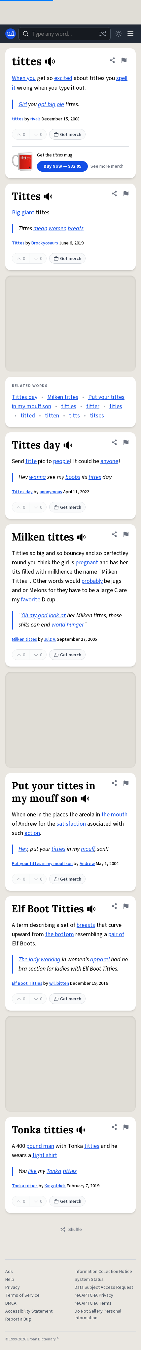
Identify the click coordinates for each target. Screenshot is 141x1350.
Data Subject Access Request (104, 1287)
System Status (89, 1279)
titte (31, 461)
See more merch (106, 166)
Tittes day (24, 397)
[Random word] (103, 34)
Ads (9, 1271)
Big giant (23, 212)
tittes (17, 119)
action (32, 833)
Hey (22, 849)
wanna (37, 477)
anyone (109, 461)
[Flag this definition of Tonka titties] (126, 1127)
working (50, 959)
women (57, 228)
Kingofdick (55, 1186)
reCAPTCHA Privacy (94, 1295)
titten (52, 416)
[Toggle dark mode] (118, 33)
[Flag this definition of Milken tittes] (126, 534)
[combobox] (64, 33)
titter (92, 406)
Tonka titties (25, 1186)
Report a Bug (18, 1319)
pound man (40, 1146)
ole (60, 104)
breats (76, 228)
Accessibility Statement (29, 1311)
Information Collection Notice (103, 1271)
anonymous (51, 492)
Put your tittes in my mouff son (42, 863)
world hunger (68, 625)
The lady (28, 959)
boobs (72, 477)
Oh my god (34, 615)
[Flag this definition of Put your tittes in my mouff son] (126, 783)
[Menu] (130, 33)
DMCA (11, 1303)
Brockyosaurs (44, 243)
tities (115, 406)
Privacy (12, 1287)
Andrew (87, 863)
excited (63, 78)
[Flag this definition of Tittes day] (126, 442)
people (61, 461)
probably (92, 581)
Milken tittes (62, 397)
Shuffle (70, 1229)
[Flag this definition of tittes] (124, 60)
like (32, 1171)
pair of (116, 934)
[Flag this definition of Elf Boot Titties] (126, 906)
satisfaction (71, 824)
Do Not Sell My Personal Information (98, 1314)
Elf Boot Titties (27, 983)
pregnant (87, 562)
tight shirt (44, 1155)
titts (74, 416)
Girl (22, 104)
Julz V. (50, 639)
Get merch (67, 134)
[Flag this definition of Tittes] (126, 193)
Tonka (54, 1171)
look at (57, 615)
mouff (87, 849)
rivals (35, 119)
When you (24, 78)
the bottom (59, 934)
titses (97, 416)
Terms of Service (22, 1295)
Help (9, 1279)
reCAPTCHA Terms (93, 1303)
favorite (30, 599)
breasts (86, 925)
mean (40, 228)
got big (46, 104)
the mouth (114, 814)
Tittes (18, 243)
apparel (100, 959)
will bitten (59, 983)
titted (27, 416)
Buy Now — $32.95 (62, 166)
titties (68, 406)
